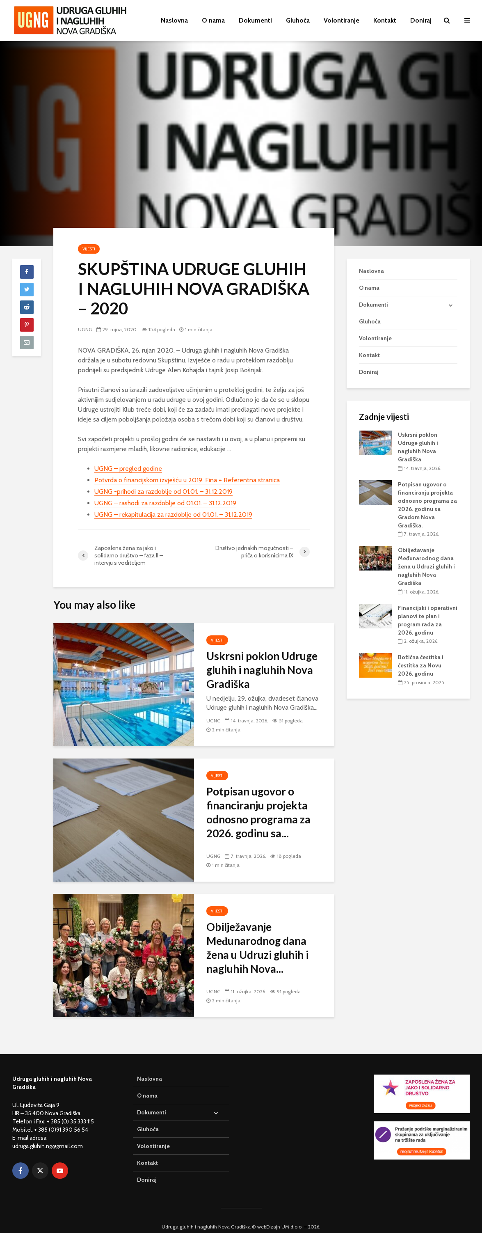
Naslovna (174, 20)
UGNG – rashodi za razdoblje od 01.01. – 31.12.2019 (165, 503)
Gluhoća (298, 20)
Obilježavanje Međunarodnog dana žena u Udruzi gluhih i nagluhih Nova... (257, 947)
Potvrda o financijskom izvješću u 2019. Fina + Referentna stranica (187, 480)
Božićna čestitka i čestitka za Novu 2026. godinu (420, 665)
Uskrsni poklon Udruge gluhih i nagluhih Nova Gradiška (262, 669)
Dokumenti (255, 20)
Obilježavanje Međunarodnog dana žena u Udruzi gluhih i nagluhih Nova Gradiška (426, 566)
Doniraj (421, 20)
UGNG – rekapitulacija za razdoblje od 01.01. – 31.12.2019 (173, 514)
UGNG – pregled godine (128, 468)
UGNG (85, 329)
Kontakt (384, 20)
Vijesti (88, 249)
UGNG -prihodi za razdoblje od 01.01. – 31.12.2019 (163, 491)
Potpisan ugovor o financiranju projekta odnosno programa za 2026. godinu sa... (258, 812)
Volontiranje (341, 20)
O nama (213, 20)
